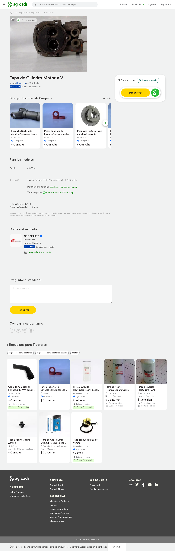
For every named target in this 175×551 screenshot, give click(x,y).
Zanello (13, 168)
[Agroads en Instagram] (131, 484)
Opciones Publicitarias (20, 496)
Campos (54, 505)
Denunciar (52, 215)
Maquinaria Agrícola (59, 501)
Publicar (123, 4)
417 (28, 168)
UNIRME (116, 547)
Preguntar (135, 92)
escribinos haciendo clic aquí (63, 186)
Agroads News (57, 489)
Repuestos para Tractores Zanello (52, 353)
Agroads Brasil (56, 485)
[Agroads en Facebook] (143, 484)
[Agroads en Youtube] (150, 484)
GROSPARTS (33, 236)
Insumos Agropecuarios (61, 517)
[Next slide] (105, 123)
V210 (33, 168)
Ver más (107, 98)
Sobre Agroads (17, 492)
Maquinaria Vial (57, 520)
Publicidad (137, 4)
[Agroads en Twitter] (137, 484)
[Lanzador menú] (4, 4)
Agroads (13, 12)
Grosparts (21, 83)
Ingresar (152, 4)
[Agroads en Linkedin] (156, 484)
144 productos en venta (40, 252)
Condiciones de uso (99, 489)
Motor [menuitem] (75, 353)
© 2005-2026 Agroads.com (87, 540)
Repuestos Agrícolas (59, 513)
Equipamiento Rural (59, 509)
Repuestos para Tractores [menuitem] (20, 353)
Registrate (166, 4)
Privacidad (95, 485)
